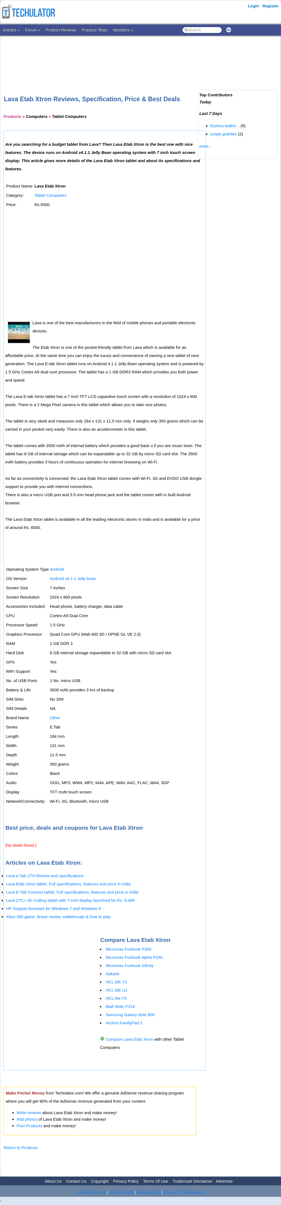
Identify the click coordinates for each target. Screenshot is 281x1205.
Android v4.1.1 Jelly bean (73, 578)
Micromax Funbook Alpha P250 (134, 957)
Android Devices (91, 1192)
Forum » (32, 30)
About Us (53, 1181)
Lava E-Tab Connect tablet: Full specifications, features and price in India (72, 892)
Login (253, 6)
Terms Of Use (155, 1181)
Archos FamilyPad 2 (124, 1022)
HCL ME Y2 (116, 982)
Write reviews (29, 1112)
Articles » (11, 30)
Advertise (224, 1181)
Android (57, 569)
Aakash (112, 973)
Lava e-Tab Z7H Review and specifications (44, 875)
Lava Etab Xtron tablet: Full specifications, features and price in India (68, 884)
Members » (123, 30)
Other (55, 717)
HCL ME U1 (116, 990)
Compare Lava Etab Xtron (129, 1039)
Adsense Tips (121, 1192)
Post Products (29, 1125)
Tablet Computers (50, 195)
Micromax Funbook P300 (128, 949)
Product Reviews (61, 30)
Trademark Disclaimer (192, 1181)
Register (270, 6)
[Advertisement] (103, 57)
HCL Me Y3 (116, 998)
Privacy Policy (125, 1181)
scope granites (223, 134)
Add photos (27, 1119)
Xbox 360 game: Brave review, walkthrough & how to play (58, 916)
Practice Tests (94, 30)
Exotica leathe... (224, 125)
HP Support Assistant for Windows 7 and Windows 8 (53, 908)
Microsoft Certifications (184, 1192)
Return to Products (21, 1147)
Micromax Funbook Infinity (129, 965)
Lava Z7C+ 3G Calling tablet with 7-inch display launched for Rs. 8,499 (70, 900)
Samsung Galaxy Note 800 (130, 1014)
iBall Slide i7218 (120, 1006)
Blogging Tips (149, 1192)
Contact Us (76, 1181)
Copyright (99, 1181)
